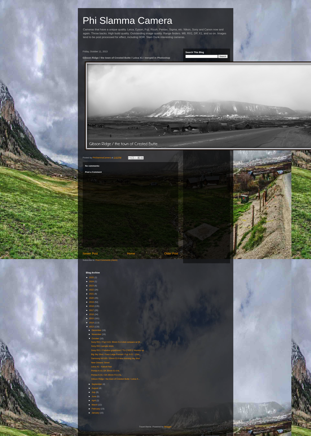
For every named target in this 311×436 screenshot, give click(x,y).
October (96, 338)
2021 (92, 294)
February (96, 409)
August (95, 388)
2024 (92, 281)
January (96, 413)
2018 (92, 306)
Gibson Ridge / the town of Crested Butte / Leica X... (115, 379)
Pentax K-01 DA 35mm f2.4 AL (105, 370)
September (97, 384)
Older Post (171, 253)
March (95, 404)
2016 (92, 314)
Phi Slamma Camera (127, 20)
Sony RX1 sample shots (102, 346)
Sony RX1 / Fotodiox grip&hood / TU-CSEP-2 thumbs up (117, 350)
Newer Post (90, 253)
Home (131, 253)
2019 (92, 302)
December (97, 330)
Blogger (167, 426)
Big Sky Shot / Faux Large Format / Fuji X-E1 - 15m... (116, 354)
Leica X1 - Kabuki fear (101, 366)
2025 (92, 277)
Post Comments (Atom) (106, 260)
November (97, 334)
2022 (92, 290)
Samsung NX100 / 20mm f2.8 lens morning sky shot (115, 358)
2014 (92, 322)
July (94, 392)
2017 (92, 310)
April (94, 400)
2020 (92, 298)
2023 (92, 285)
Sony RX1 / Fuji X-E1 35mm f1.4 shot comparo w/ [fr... (116, 342)
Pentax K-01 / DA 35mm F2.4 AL (106, 375)
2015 (92, 318)
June (94, 396)
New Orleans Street (100, 362)
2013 (92, 326)
